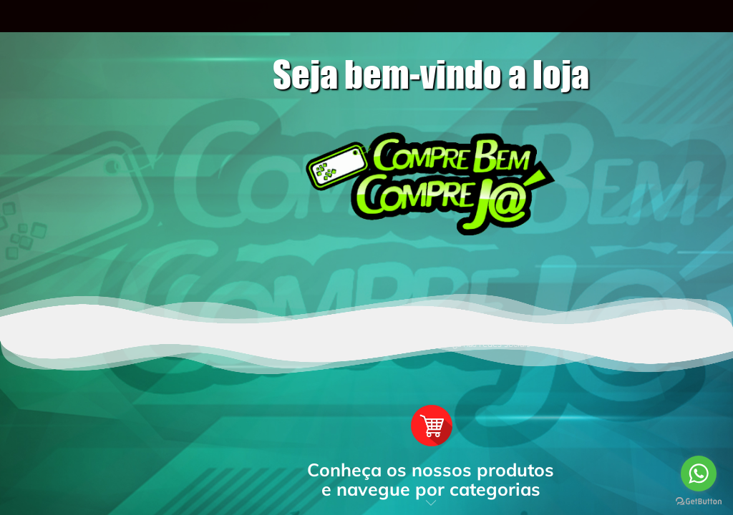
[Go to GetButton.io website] (699, 500)
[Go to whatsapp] (699, 473)
